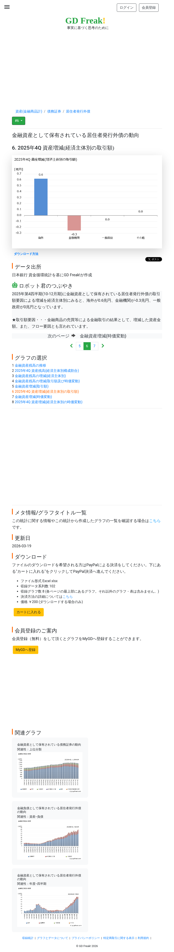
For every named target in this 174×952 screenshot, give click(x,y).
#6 (17, 121)
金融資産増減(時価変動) (33, 397)
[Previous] (71, 346)
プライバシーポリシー (86, 938)
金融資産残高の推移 (30, 365)
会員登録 (149, 7)
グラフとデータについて (52, 938)
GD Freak (85, 20)
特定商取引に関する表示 (118, 938)
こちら (155, 521)
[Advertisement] (87, 65)
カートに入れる (29, 612)
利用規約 (143, 938)
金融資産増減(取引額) (32, 386)
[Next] (102, 346)
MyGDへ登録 (25, 650)
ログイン (127, 7)
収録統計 (27, 938)
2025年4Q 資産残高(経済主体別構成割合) (47, 371)
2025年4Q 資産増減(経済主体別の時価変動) (48, 402)
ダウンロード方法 (26, 254)
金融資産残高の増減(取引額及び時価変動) (47, 381)
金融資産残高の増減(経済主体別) (40, 376)
